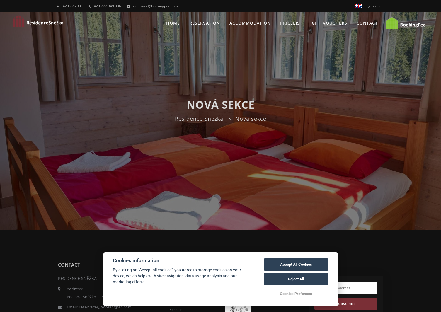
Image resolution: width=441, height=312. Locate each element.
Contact (367, 23)
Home (173, 23)
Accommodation (250, 23)
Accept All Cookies (296, 264)
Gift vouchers (329, 23)
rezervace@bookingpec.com (152, 6)
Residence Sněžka (199, 118)
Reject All (296, 279)
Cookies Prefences (296, 293)
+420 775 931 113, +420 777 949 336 (89, 6)
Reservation (204, 23)
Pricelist (291, 23)
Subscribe (345, 303)
